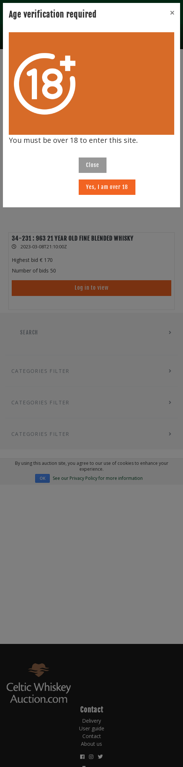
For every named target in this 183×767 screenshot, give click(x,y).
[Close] (172, 13)
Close (92, 165)
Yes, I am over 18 (107, 187)
